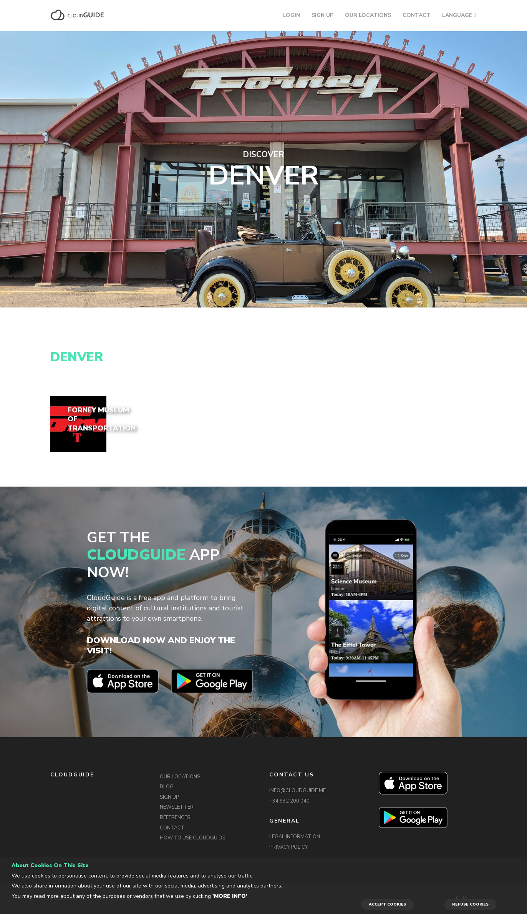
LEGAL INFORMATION (294, 836)
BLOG (167, 786)
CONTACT (417, 15)
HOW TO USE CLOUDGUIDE (192, 837)
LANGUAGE (457, 15)
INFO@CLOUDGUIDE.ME (297, 790)
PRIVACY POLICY (288, 847)
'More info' (229, 896)
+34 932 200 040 (289, 801)
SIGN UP (322, 15)
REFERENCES (175, 817)
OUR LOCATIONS (368, 15)
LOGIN (291, 15)
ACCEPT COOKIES (387, 904)
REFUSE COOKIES (470, 904)
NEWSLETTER (177, 807)
